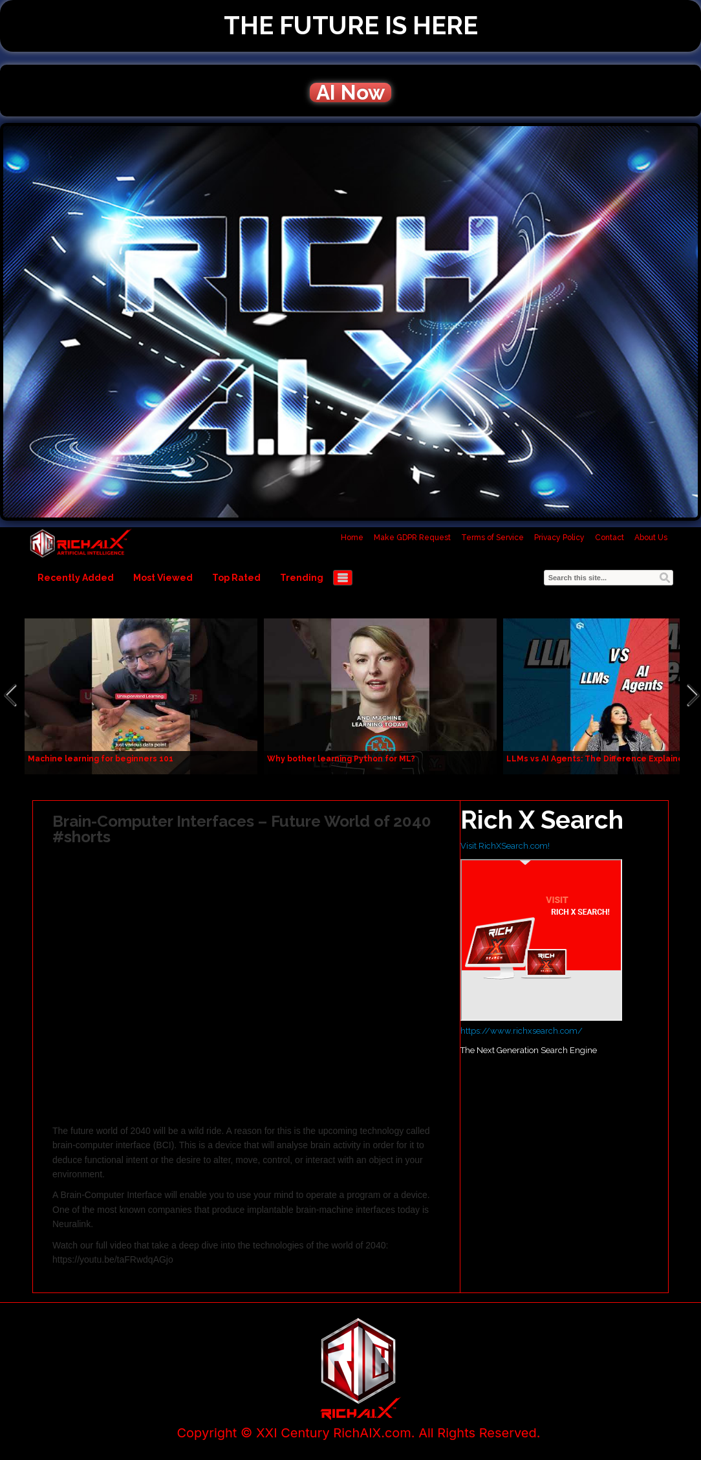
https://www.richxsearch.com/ (521, 1031)
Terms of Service (492, 537)
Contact (609, 537)
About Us (650, 537)
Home (352, 537)
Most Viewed (163, 577)
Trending (301, 577)
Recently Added (76, 577)
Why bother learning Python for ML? (341, 758)
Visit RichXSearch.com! (505, 846)
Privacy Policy (559, 537)
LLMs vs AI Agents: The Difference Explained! (599, 758)
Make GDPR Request (412, 537)
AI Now (350, 92)
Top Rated (236, 577)
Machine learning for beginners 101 (100, 758)
